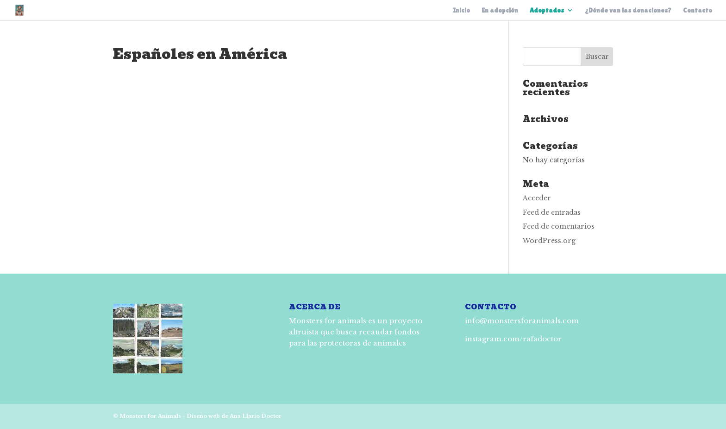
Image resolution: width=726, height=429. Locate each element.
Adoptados (547, 10)
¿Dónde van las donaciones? (628, 10)
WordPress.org (549, 241)
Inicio (461, 10)
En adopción (500, 10)
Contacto (697, 10)
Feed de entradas (552, 212)
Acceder (537, 198)
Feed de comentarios (559, 226)
